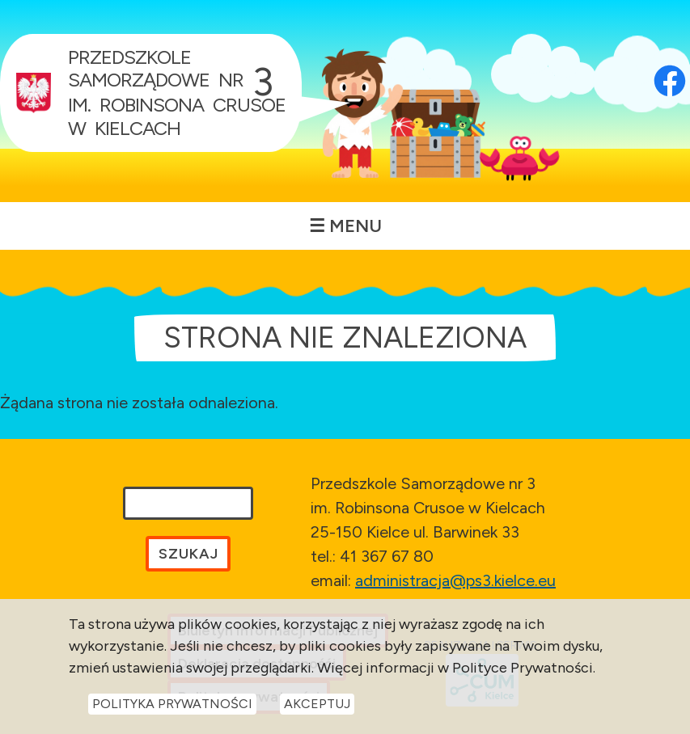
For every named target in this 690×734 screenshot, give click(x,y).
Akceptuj (317, 703)
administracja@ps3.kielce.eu (455, 580)
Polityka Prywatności (172, 703)
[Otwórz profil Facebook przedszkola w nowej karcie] (670, 60)
